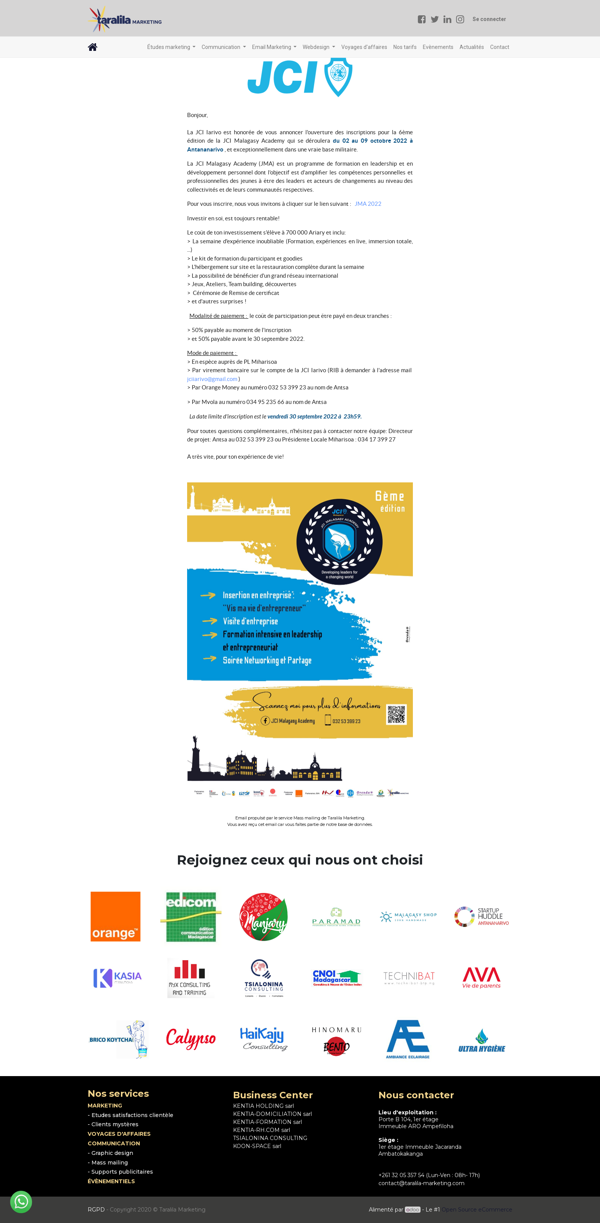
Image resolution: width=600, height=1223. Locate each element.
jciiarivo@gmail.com (212, 379)
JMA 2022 (368, 203)
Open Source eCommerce (477, 1209)
